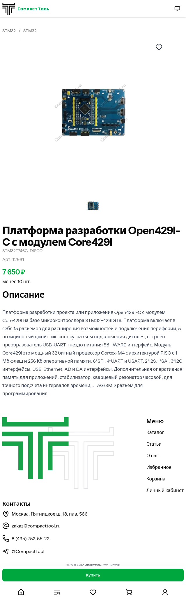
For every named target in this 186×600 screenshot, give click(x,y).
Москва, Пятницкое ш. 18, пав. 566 (45, 513)
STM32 (9, 30)
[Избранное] (93, 592)
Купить (93, 575)
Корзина (155, 479)
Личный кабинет (165, 490)
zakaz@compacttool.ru (31, 525)
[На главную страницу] (25, 9)
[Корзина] (129, 592)
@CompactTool (23, 551)
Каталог (155, 432)
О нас (152, 455)
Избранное (158, 467)
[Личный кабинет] (165, 592)
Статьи (154, 444)
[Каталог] (57, 592)
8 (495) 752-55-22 (25, 538)
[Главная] (21, 592)
